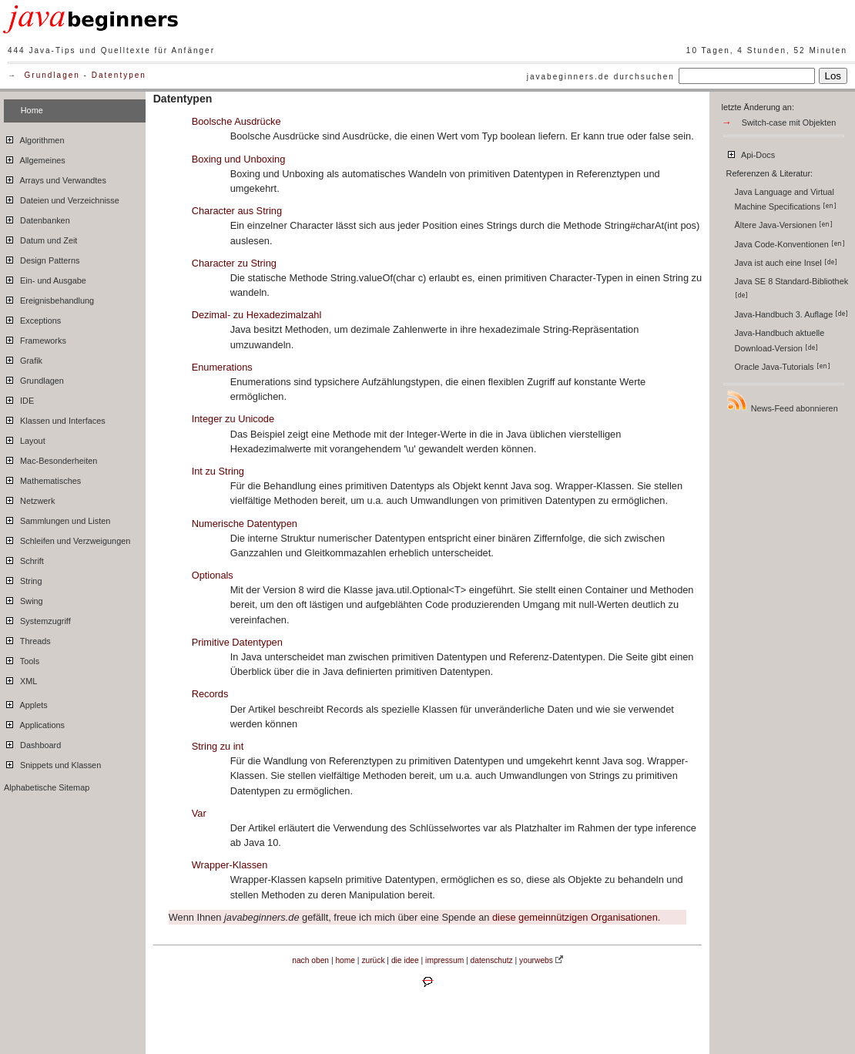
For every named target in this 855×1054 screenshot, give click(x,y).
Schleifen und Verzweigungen (67, 538)
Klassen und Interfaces (55, 418)
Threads (27, 639)
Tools (21, 659)
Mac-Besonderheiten (50, 458)
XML (20, 679)
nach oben (310, 960)
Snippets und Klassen (52, 763)
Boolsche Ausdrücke (236, 121)
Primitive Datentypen (237, 642)
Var (199, 813)
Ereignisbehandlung (49, 298)
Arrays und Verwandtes (55, 178)
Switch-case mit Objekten (789, 122)
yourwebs (536, 960)
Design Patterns (41, 258)
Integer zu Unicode (233, 419)
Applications (34, 723)
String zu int (218, 746)
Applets (26, 703)
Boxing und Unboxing (239, 159)
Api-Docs (751, 152)
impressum (444, 960)
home (345, 960)
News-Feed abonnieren (782, 401)
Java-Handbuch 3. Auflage (792, 314)
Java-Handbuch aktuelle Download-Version (780, 340)
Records (210, 694)
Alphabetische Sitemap (46, 787)
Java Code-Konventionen (790, 244)
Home (32, 110)
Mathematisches (42, 478)
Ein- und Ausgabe (45, 278)
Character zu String (234, 263)
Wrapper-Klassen (230, 865)
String (23, 579)
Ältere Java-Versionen (784, 225)
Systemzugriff (37, 619)
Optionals (212, 575)
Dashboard (32, 743)
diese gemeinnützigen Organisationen (575, 917)
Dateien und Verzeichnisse (61, 198)
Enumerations (222, 367)
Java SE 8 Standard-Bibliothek (793, 288)
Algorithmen (34, 138)
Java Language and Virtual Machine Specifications (786, 199)
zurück (372, 960)
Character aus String (237, 211)
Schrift (24, 559)
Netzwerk (29, 498)
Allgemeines (34, 158)
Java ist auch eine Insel (786, 262)
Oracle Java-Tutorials (782, 366)
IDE (19, 398)
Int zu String (218, 471)
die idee (405, 960)
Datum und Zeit (40, 238)
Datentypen (119, 75)
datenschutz (492, 960)
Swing (23, 599)
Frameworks (35, 338)
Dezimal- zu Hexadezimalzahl (257, 315)
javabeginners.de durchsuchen (601, 76)
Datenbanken (37, 218)
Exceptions (32, 318)
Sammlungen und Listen (57, 518)
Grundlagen (52, 75)
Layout (24, 438)
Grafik (23, 358)
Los (833, 76)
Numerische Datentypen (244, 523)
